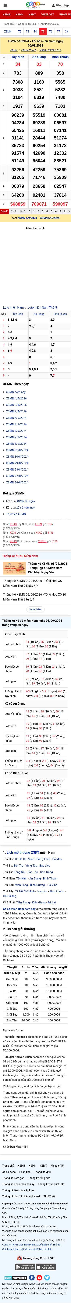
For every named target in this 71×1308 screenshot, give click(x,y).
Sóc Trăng (46, 872)
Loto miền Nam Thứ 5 (42, 307)
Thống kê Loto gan (13, 1178)
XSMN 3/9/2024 (16, 431)
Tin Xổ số (49, 1196)
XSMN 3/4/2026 (16, 405)
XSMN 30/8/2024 (17, 456)
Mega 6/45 (57, 1165)
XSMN (19, 14)
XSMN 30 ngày (25, 501)
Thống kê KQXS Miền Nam (20, 556)
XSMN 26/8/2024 (17, 482)
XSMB (6, 14)
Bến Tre (18, 865)
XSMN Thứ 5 (28, 50)
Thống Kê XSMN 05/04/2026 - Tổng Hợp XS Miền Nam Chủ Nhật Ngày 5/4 (47, 568)
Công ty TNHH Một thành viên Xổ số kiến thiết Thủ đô (31, 1244)
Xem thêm (36, 609)
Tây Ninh (17, 57)
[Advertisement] (35, 266)
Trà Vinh (52, 885)
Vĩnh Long (21, 885)
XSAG (39, 532)
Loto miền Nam (13, 307)
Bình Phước (56, 891)
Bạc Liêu (44, 865)
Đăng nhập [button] (60, 5)
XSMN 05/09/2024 (50, 50)
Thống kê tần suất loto (51, 1184)
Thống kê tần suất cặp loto (18, 1190)
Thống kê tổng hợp (39, 1178)
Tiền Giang (23, 902)
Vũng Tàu (31, 865)
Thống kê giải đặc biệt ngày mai (21, 1196)
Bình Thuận (60, 57)
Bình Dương (37, 885)
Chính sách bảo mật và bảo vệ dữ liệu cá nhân (27, 1249)
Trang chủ (8, 1165)
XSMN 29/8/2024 (17, 463)
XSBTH (42, 541)
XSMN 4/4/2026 (16, 398)
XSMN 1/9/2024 (16, 443)
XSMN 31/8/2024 (17, 450)
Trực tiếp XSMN (16, 514)
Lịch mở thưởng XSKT (23, 852)
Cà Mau (57, 859)
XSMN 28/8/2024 (17, 469)
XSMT (32, 14)
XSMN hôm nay (16, 392)
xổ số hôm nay (25, 507)
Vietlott (47, 14)
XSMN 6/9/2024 (49, 217)
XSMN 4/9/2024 (27, 217)
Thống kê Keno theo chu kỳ (18, 1184)
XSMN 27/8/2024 (17, 476)
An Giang (39, 57)
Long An (42, 891)
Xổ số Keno (9, 1171)
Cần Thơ (32, 872)
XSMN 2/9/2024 (16, 437)
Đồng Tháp (43, 859)
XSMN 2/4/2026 (16, 411)
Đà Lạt (52, 902)
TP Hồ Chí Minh (24, 859)
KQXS (13, 524)
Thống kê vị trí (42, 1171)
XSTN (38, 524)
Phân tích (24, 1171)
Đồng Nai (19, 872)
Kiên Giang (39, 902)
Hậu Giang (9, 896)
